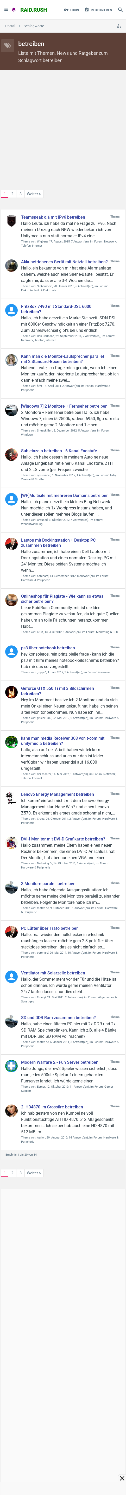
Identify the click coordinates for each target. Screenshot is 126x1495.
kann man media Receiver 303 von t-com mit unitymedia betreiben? (62, 741)
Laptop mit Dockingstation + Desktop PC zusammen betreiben (58, 543)
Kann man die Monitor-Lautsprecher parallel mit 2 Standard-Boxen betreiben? (62, 359)
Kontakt (14, 1434)
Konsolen (104, 672)
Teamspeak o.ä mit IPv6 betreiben (53, 217)
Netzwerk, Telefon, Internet (38, 340)
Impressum (100, 1434)
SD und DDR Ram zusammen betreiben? (58, 1017)
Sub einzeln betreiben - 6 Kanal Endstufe (59, 450)
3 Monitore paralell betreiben (48, 883)
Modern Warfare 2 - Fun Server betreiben (59, 1062)
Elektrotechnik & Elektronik (38, 290)
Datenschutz (73, 1434)
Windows (27, 434)
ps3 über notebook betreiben (48, 647)
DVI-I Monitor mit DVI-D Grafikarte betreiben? (63, 839)
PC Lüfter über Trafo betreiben (50, 928)
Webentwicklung (31, 524)
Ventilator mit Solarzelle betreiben (53, 973)
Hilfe (31, 1434)
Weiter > (34, 194)
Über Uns (48, 1434)
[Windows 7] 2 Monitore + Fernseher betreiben (64, 406)
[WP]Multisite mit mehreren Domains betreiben (65, 495)
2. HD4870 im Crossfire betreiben (52, 1107)
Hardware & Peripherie (35, 580)
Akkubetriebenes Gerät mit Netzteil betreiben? (64, 261)
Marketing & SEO (107, 632)
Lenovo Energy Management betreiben (57, 794)
